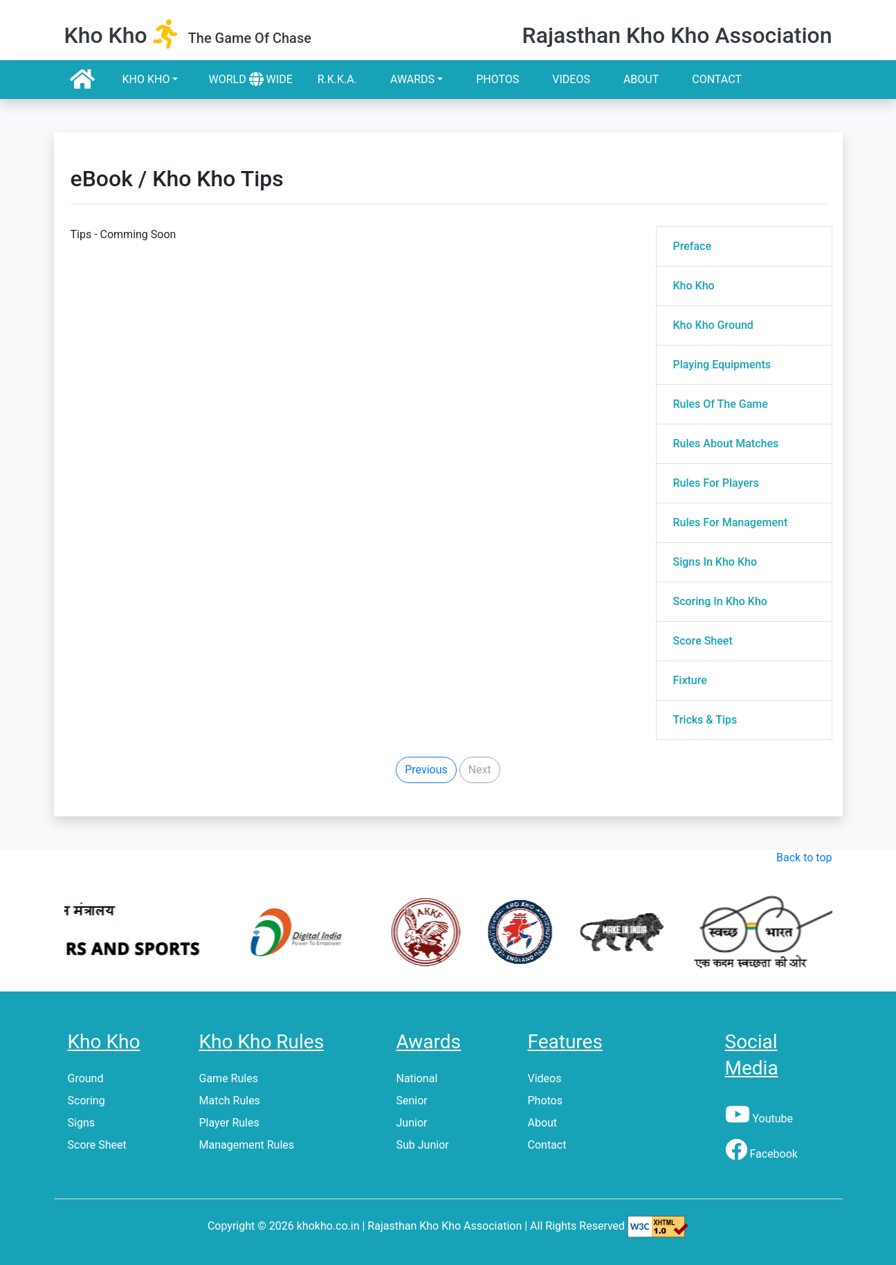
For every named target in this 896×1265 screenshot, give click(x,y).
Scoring (86, 1100)
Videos (571, 79)
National (417, 1078)
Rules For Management (730, 522)
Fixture (690, 680)
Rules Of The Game (720, 404)
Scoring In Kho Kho (720, 601)
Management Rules (247, 1144)
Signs (81, 1122)
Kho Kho (146, 79)
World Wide (250, 79)
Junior (412, 1122)
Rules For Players (716, 483)
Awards (412, 79)
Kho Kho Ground (713, 325)
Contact (717, 79)
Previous (426, 769)
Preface (692, 246)
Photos (497, 79)
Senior (412, 1100)
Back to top (804, 857)
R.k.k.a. (337, 79)
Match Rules (229, 1100)
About (641, 79)
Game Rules (228, 1078)
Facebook (761, 1153)
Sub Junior (422, 1144)
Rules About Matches (726, 443)
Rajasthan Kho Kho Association (677, 35)
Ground (86, 1078)
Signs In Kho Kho (715, 561)
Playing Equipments (722, 364)
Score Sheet (703, 640)
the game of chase (249, 38)
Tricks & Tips (705, 719)
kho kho (105, 35)
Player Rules (229, 1122)
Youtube (759, 1118)
